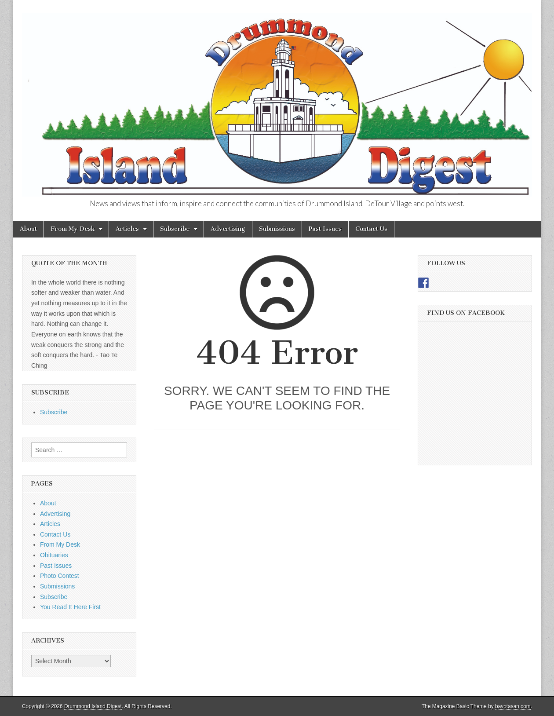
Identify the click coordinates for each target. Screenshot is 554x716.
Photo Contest (59, 575)
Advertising (228, 229)
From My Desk (73, 229)
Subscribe (175, 229)
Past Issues (325, 229)
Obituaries (54, 555)
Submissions (277, 229)
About (28, 229)
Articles (127, 229)
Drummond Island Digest (93, 706)
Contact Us (371, 229)
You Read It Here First (70, 606)
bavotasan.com (513, 706)
